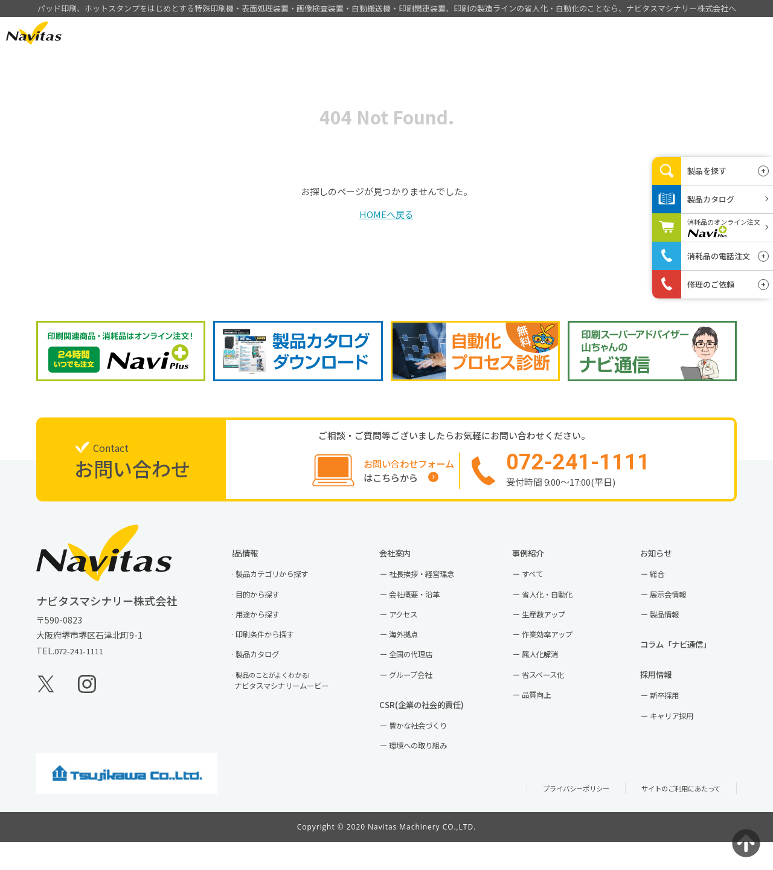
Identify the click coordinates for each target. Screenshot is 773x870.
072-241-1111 (82, 660)
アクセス (412, 628)
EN (101, 32)
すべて (541, 584)
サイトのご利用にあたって (673, 815)
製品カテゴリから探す (285, 584)
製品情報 (408, 33)
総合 (664, 584)
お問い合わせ (694, 33)
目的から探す (268, 606)
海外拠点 (412, 650)
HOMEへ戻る (386, 214)
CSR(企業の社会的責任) (438, 726)
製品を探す (706, 170)
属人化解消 (550, 672)
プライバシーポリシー (555, 815)
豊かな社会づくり (429, 750)
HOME (338, 33)
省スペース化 (554, 694)
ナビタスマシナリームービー (296, 700)
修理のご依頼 (710, 284)
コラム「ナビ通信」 (691, 660)
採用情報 (616, 33)
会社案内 (547, 33)
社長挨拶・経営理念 (434, 584)
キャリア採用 (681, 739)
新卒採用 (673, 718)
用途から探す (268, 628)
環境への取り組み (429, 771)
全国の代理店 (421, 672)
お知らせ (668, 560)
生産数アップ (554, 628)
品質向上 (546, 716)
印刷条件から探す (276, 650)
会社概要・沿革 (425, 606)
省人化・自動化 (558, 606)
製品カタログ (268, 672)
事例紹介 (478, 33)
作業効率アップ (558, 650)
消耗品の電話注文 (718, 256)
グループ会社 (421, 694)
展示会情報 (677, 606)
